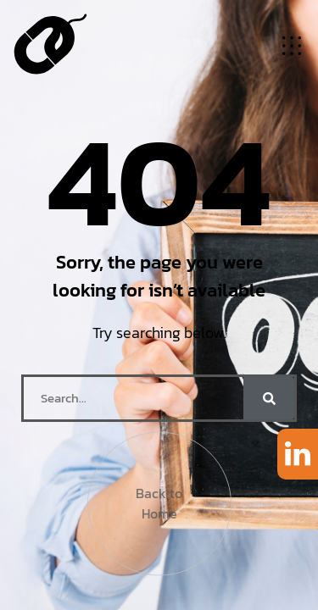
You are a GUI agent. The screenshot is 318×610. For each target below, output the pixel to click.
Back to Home (159, 499)
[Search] (268, 398)
